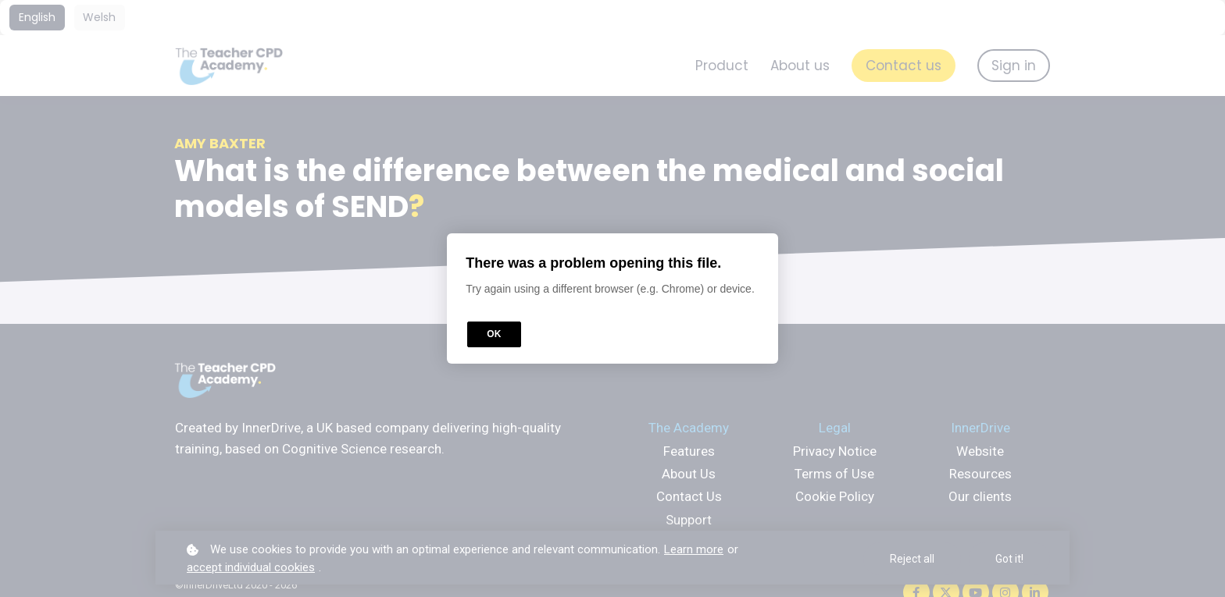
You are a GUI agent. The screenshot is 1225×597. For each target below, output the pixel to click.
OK (494, 334)
